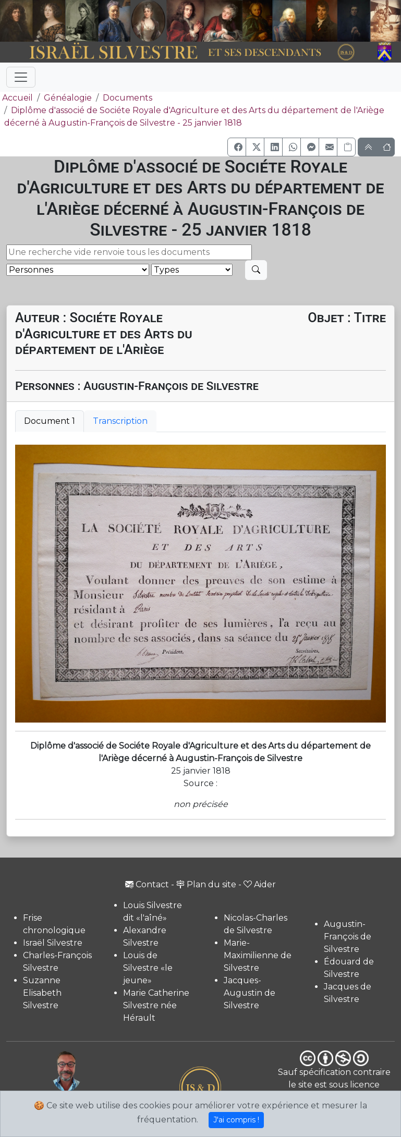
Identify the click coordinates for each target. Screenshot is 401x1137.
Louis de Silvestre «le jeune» (148, 967)
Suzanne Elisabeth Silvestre (42, 992)
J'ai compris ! (236, 1119)
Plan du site (206, 884)
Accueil (16, 98)
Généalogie (68, 98)
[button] (236, 147)
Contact (147, 884)
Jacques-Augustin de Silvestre (249, 992)
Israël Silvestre (52, 943)
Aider (260, 884)
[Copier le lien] (346, 147)
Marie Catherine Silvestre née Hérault (156, 1005)
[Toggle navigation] (20, 77)
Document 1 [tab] (49, 421)
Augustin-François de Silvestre (347, 936)
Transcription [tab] (120, 421)
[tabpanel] (200, 584)
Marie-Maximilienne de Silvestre (257, 955)
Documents (127, 98)
